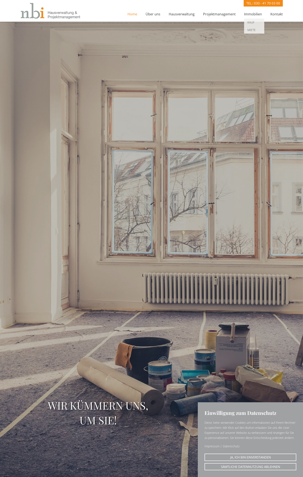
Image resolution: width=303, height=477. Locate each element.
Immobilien (253, 14)
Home (132, 14)
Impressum (212, 446)
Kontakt (276, 14)
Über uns (153, 14)
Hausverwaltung (182, 14)
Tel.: (263, 3)
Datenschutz (231, 446)
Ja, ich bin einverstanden (250, 457)
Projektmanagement (219, 14)
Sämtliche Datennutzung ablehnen (250, 467)
